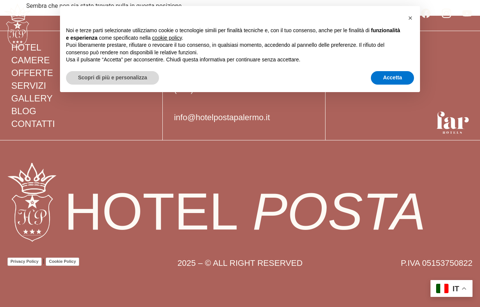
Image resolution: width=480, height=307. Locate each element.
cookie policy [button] (167, 38)
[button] (410, 18)
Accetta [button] (392, 77)
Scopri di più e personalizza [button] (112, 77)
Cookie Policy (62, 261)
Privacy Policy (24, 261)
